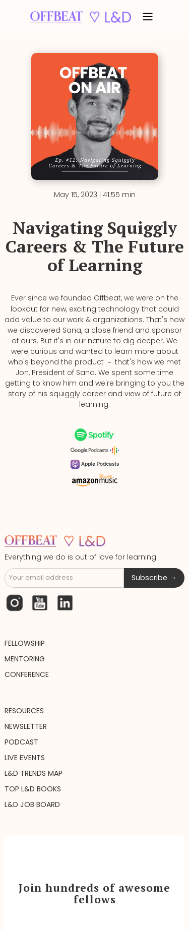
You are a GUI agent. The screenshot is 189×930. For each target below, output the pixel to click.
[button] (147, 17)
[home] (78, 17)
